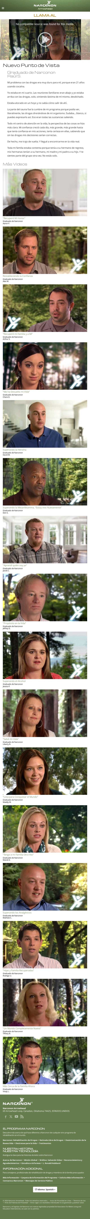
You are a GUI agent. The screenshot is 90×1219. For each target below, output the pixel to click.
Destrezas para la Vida (26, 1143)
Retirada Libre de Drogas (51, 1140)
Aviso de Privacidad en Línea (60, 1200)
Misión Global (30, 1160)
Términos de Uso (79, 1200)
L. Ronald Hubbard (51, 1163)
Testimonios (45, 1143)
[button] (45, 1191)
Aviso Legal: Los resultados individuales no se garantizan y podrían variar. (57, 1202)
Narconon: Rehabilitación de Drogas (20, 1140)
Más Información (11, 1177)
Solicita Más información (71, 1177)
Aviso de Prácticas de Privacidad (16, 1202)
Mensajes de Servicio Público (39, 1180)
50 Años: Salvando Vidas (50, 1160)
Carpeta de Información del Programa (39, 1177)
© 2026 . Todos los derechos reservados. (25, 1200)
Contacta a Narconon (13, 1180)
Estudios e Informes (31, 1163)
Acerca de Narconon (12, 1160)
